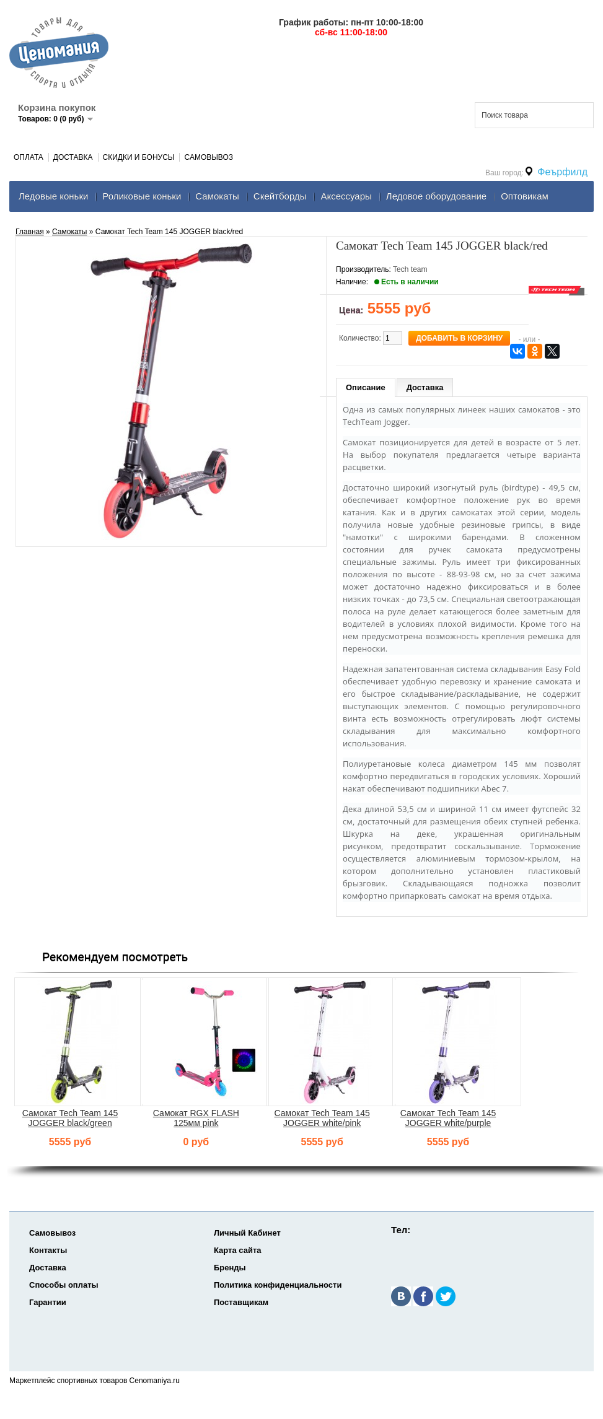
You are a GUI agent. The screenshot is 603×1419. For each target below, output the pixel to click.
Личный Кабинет (247, 1233)
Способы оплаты (64, 1285)
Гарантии (47, 1302)
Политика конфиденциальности (277, 1285)
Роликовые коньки (141, 196)
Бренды (230, 1267)
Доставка (73, 157)
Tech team (410, 269)
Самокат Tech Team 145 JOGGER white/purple (448, 1118)
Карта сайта (238, 1250)
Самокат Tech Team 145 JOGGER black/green (70, 1118)
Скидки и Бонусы (139, 157)
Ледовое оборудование (436, 196)
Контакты (48, 1250)
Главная (29, 231)
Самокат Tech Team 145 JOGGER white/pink (322, 1118)
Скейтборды (280, 196)
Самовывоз (208, 157)
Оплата (28, 157)
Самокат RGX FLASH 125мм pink (196, 1118)
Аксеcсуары (345, 196)
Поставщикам (241, 1302)
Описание (365, 387)
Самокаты (217, 196)
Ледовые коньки (53, 196)
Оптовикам (524, 196)
